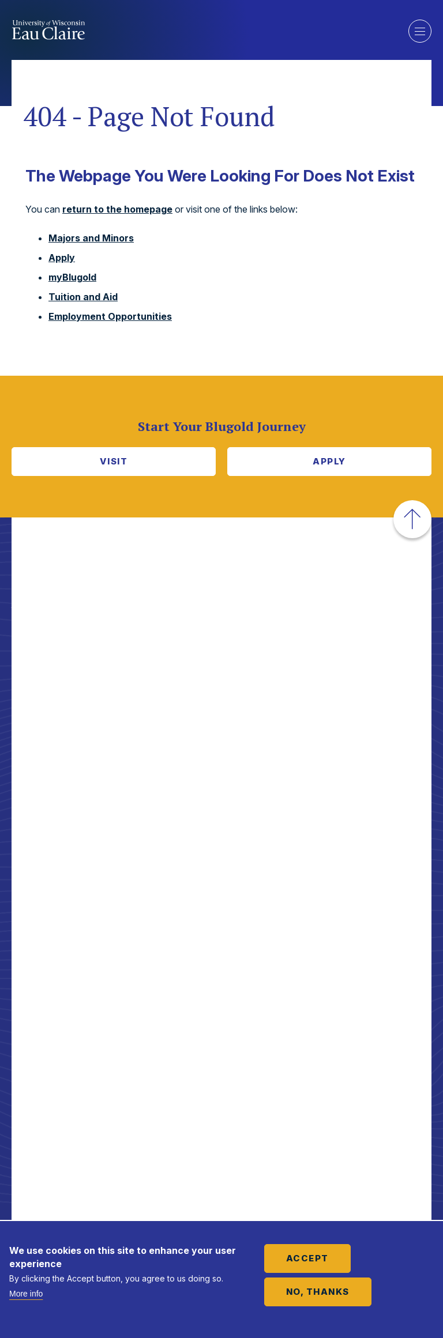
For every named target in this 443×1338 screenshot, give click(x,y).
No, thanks (318, 1291)
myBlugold (72, 277)
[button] (412, 519)
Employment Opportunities (110, 316)
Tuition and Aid (83, 297)
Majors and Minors (91, 238)
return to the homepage (117, 209)
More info (26, 1293)
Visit (114, 461)
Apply (61, 257)
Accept (307, 1258)
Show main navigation (419, 31)
